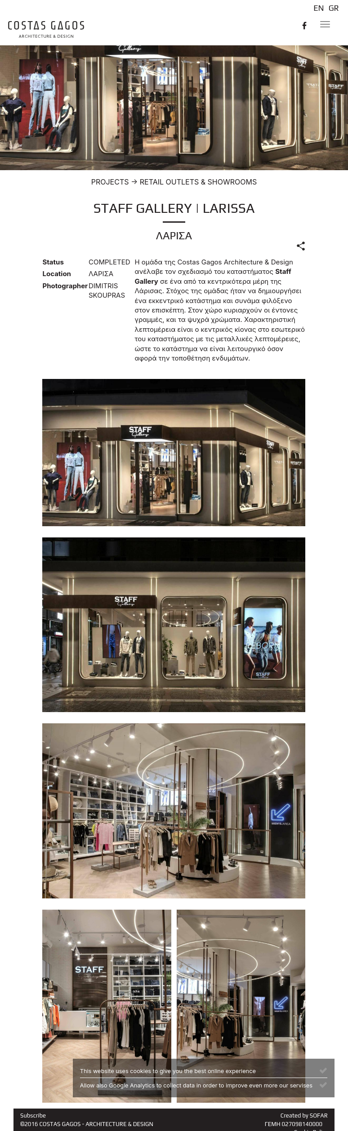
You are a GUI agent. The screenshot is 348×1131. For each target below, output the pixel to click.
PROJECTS (110, 181)
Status (52, 262)
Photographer (62, 286)
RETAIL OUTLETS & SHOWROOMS (198, 181)
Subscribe (33, 1115)
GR (334, 8)
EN (318, 8)
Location (56, 273)
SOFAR (319, 1115)
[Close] (323, 1070)
